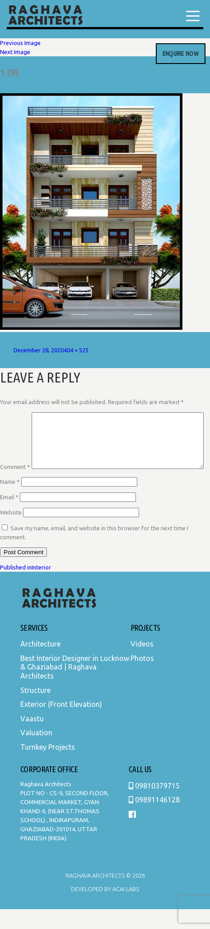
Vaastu (32, 738)
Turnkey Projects (47, 767)
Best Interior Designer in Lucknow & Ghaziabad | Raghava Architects (74, 687)
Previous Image (20, 43)
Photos (142, 678)
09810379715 (154, 805)
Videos (142, 664)
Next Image (15, 52)
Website (11, 532)
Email (9, 517)
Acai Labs (125, 909)
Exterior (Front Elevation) (61, 724)
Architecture (40, 664)
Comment (15, 417)
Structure (35, 710)
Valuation (36, 752)
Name (10, 501)
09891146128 (154, 819)
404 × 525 (76, 350)
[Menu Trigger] (193, 16)
